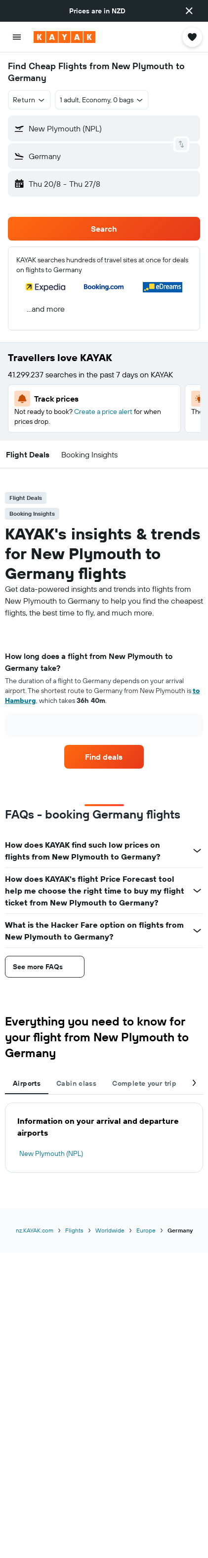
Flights (74, 1230)
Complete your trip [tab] (144, 1083)
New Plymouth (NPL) (51, 1153)
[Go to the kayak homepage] (64, 37)
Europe (146, 1230)
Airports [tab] (27, 1083)
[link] (103, 757)
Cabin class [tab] (76, 1083)
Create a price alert (103, 411)
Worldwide (110, 1230)
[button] (189, 11)
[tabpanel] (104, 697)
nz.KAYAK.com (34, 1230)
